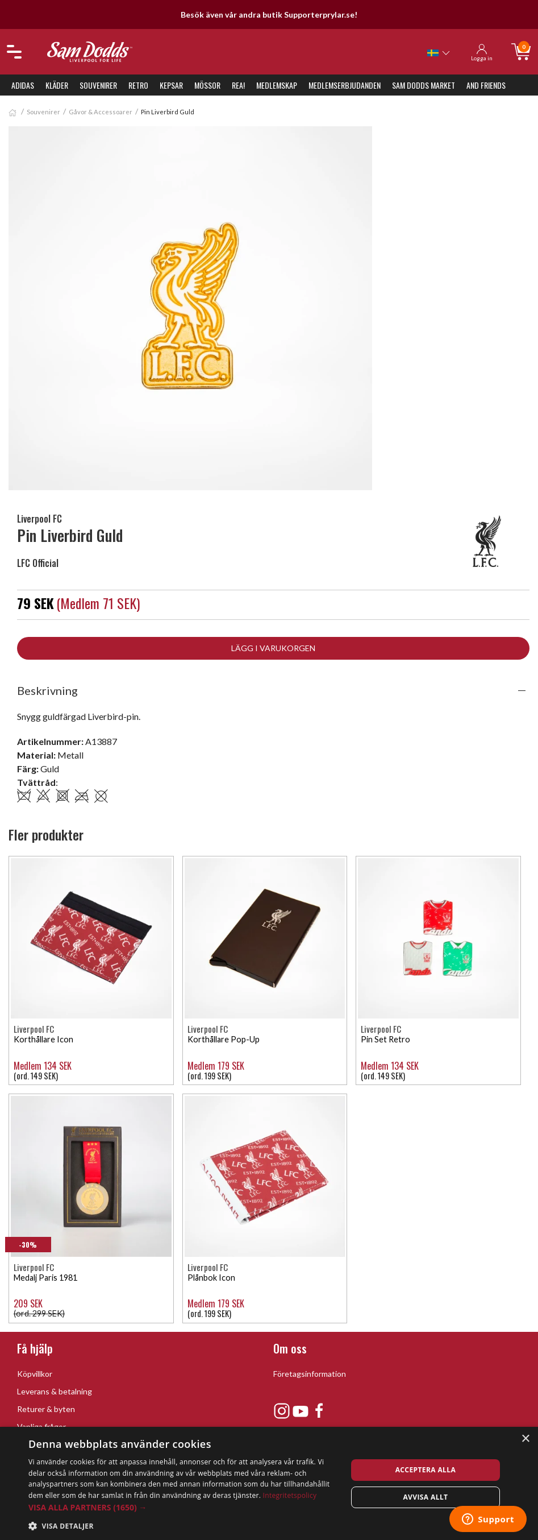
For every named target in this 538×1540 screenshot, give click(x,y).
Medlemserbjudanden (344, 85)
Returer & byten (46, 1409)
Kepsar (171, 85)
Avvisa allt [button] (425, 1497)
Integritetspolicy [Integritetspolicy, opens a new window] (290, 1495)
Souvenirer (98, 85)
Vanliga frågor (41, 1426)
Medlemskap (276, 85)
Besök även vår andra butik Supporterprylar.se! (269, 14)
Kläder (56, 85)
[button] (182, 1507)
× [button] (525, 1439)
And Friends (486, 85)
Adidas (22, 85)
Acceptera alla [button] (425, 1470)
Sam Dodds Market (423, 85)
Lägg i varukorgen (273, 648)
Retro (138, 85)
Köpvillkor (34, 1373)
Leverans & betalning (54, 1391)
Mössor (207, 85)
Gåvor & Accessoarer (100, 111)
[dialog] (269, 1483)
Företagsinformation (309, 1373)
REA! (238, 85)
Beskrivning (47, 690)
